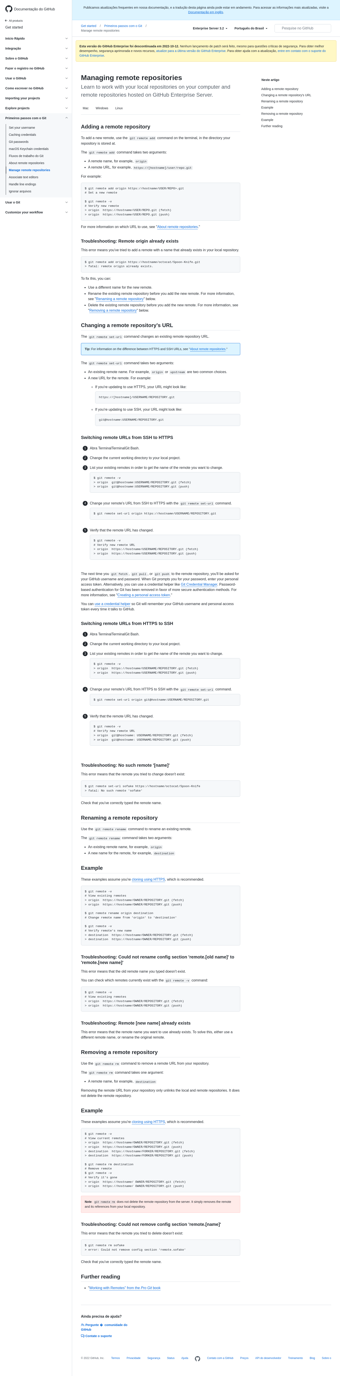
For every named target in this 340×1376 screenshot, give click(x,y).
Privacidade (134, 1358)
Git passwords (19, 142)
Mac (85, 108)
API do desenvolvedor (268, 1358)
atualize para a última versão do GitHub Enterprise (191, 51)
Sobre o (326, 1358)
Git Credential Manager (199, 584)
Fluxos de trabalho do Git (26, 156)
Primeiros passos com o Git (125, 26)
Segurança (153, 1358)
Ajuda (184, 1358)
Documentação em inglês (205, 12)
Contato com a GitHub (220, 1358)
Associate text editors (23, 177)
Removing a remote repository (113, 310)
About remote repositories (26, 163)
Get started (14, 27)
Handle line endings (22, 184)
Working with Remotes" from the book (125, 1288)
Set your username (22, 127)
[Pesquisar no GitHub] (303, 28)
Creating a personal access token (143, 595)
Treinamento (295, 1358)
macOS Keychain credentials (29, 149)
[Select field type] (210, 28)
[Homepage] (197, 1359)
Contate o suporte (96, 1336)
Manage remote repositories (29, 170)
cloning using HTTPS (148, 879)
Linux (119, 108)
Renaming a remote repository (120, 299)
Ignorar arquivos (20, 191)
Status (171, 1358)
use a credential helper (113, 604)
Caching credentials (22, 134)
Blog (312, 1358)
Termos (115, 1358)
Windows (102, 108)
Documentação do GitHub (34, 9)
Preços (244, 1358)
